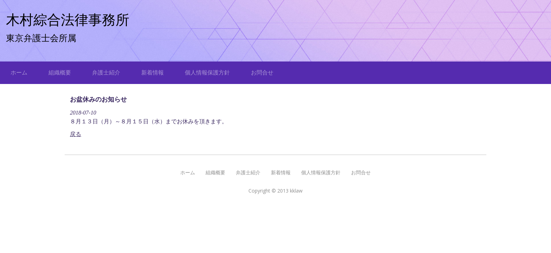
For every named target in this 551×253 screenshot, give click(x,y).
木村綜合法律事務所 (67, 19)
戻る (75, 134)
